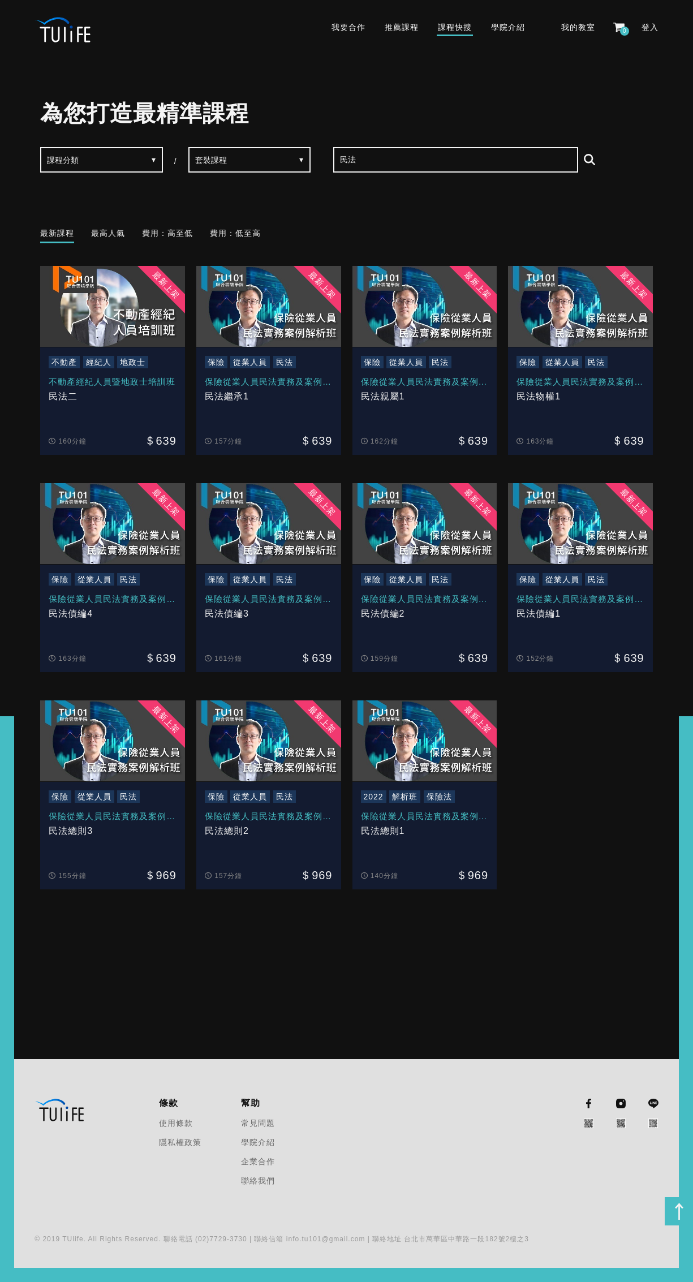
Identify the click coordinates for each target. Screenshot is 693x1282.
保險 (216, 362)
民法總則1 (383, 831)
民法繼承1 (227, 396)
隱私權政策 (180, 1142)
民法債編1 (538, 613)
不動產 (64, 362)
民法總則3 (71, 831)
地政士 (132, 362)
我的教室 (578, 27)
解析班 (404, 796)
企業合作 (258, 1161)
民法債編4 (71, 613)
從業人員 (250, 362)
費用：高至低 (167, 233)
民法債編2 (383, 613)
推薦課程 (402, 27)
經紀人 (98, 362)
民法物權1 (538, 396)
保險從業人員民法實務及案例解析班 (268, 383)
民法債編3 (227, 613)
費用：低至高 (235, 233)
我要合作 (348, 27)
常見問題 (258, 1123)
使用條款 (176, 1123)
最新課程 (57, 233)
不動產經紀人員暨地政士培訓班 (112, 381)
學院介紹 (508, 27)
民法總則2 (227, 831)
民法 (284, 362)
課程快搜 (455, 27)
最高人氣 (108, 233)
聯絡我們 (258, 1181)
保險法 (439, 796)
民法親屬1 (383, 396)
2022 (374, 796)
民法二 (63, 396)
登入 (650, 27)
